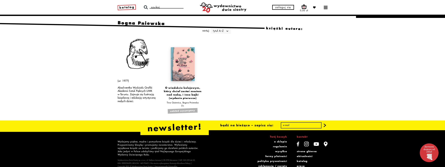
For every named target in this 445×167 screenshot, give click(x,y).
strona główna (307, 151)
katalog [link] (126, 7)
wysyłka (281, 151)
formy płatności (276, 156)
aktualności (305, 156)
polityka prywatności (272, 161)
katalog (302, 161)
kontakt (302, 137)
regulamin (280, 146)
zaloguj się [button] (283, 7)
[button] (325, 125)
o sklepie (280, 141)
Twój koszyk (278, 137)
